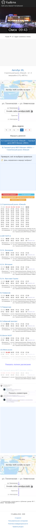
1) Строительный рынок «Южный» (13, 204)
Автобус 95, (18, 70)
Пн (6, 130)
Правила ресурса (18, 526)
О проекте (18, 518)
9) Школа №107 (6, 335)
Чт (18, 130)
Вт (10, 130)
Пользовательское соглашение (18, 521)
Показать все (31, 240)
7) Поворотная (5, 307)
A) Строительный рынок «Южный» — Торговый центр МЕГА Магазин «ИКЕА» (18, 142)
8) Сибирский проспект (8, 321)
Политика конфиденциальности (18, 524)
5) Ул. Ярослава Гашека (9, 279)
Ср (14, 130)
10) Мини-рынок (6, 350)
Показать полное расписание (18, 364)
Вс (29, 130)
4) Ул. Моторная (6, 264)
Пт (21, 130)
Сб (25, 130)
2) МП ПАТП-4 (5, 236)
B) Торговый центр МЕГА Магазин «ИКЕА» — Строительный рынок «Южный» (18, 149)
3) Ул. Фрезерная (6, 250)
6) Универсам (5, 293)
